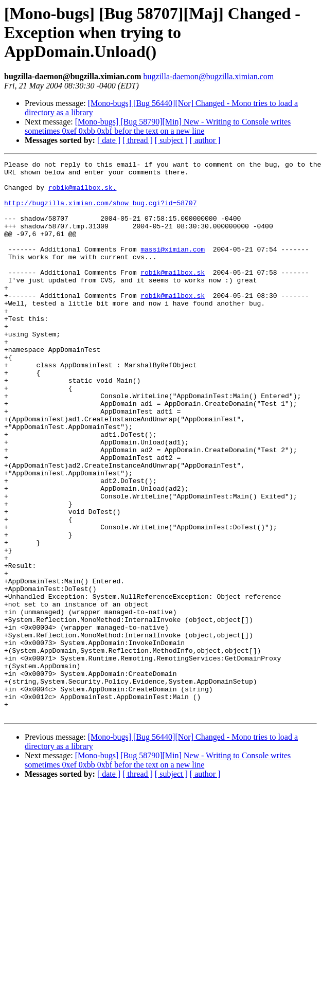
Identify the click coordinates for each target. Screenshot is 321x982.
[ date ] (108, 140)
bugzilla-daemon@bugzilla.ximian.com (208, 76)
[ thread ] (137, 140)
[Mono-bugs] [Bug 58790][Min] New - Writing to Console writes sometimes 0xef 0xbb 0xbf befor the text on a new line (158, 126)
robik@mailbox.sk (172, 295)
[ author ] (205, 140)
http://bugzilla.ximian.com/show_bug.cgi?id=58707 (100, 212)
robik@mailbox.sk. (82, 193)
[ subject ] (171, 140)
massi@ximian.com (172, 267)
